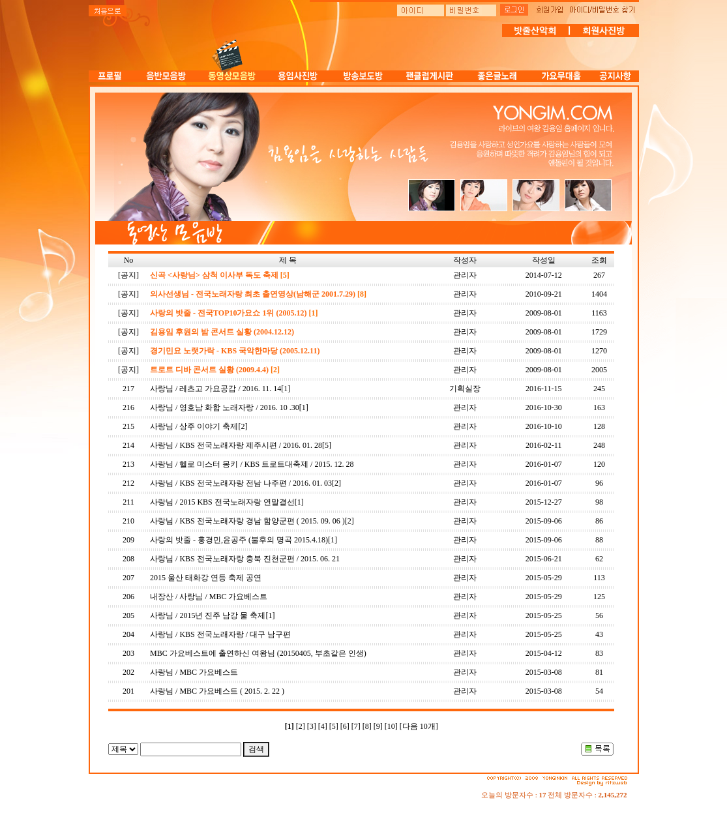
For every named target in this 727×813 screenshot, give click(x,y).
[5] (333, 726)
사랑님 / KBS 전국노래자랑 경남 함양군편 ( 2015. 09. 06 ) (247, 520)
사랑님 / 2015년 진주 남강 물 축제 (207, 615)
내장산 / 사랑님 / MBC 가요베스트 (208, 596)
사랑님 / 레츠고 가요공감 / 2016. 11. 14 (215, 388)
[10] (391, 726)
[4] (322, 726)
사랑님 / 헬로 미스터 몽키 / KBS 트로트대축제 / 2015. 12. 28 (251, 464)
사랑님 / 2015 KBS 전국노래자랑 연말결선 (222, 502)
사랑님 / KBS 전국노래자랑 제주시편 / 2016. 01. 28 (236, 445)
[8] (367, 726)
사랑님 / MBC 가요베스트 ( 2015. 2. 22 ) (217, 691)
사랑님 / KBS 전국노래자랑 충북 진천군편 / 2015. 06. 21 (245, 558)
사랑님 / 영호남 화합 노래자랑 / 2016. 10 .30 (224, 407)
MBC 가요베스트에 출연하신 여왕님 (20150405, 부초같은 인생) (258, 653)
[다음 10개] (419, 726)
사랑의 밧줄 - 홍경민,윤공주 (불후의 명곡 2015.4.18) (239, 539)
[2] (300, 726)
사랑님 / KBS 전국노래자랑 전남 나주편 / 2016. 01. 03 (241, 483)
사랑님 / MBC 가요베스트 (194, 672)
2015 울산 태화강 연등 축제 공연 (205, 577)
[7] (356, 726)
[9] (378, 726)
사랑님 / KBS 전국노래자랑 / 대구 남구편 (220, 634)
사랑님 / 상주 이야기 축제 (194, 426)
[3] (311, 726)
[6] (344, 726)
